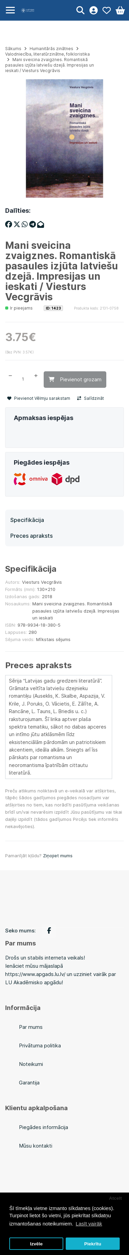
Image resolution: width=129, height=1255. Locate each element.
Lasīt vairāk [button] (89, 1224)
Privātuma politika (40, 1045)
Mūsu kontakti (35, 1145)
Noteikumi (31, 1064)
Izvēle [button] (36, 1243)
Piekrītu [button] (92, 1243)
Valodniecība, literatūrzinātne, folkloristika (47, 54)
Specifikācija (27, 519)
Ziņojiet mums (58, 855)
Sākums (13, 48)
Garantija (29, 1082)
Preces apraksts (31, 535)
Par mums (31, 1027)
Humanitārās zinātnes (51, 48)
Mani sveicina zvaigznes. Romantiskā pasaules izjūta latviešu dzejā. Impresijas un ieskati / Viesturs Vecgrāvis (49, 65)
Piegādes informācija (43, 1127)
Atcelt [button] (115, 1198)
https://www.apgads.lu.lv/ (35, 974)
